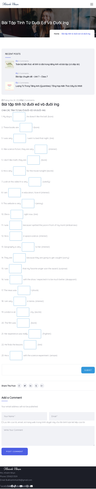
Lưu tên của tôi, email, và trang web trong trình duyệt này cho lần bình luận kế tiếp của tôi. (44, 422)
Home (56, 34)
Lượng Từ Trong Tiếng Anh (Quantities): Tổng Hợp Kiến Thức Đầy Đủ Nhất (49, 86)
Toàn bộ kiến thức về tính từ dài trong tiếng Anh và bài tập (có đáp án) (48, 64)
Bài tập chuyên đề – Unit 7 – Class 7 (32, 76)
